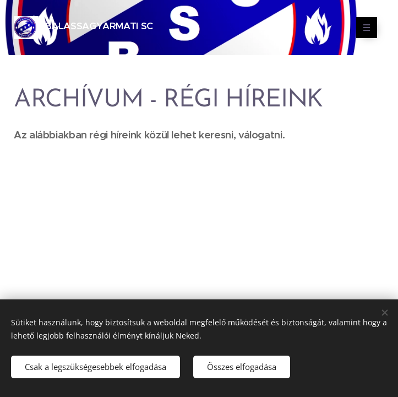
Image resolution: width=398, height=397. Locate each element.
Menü (363, 28)
